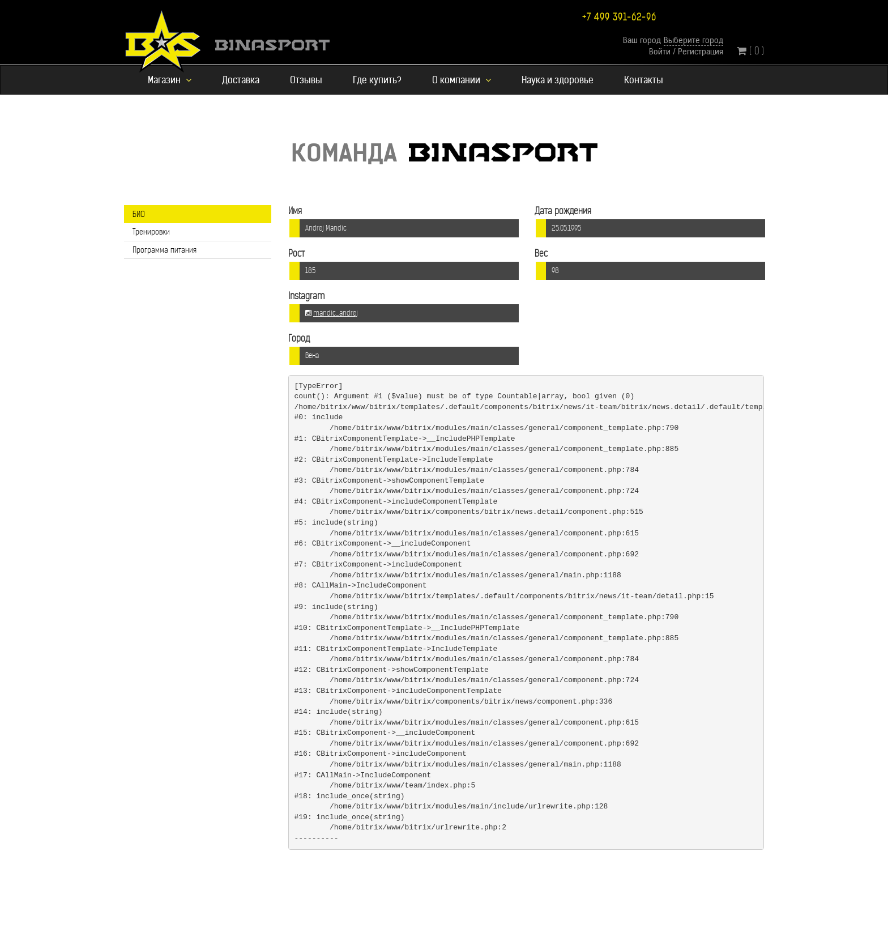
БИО (139, 214)
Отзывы (306, 80)
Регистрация (700, 51)
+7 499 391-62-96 (619, 17)
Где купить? (377, 80)
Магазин (169, 80)
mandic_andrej (335, 313)
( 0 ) (750, 50)
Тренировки (151, 232)
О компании (461, 80)
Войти (660, 51)
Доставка (240, 80)
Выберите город (693, 40)
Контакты (643, 80)
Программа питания (165, 250)
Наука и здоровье (558, 80)
